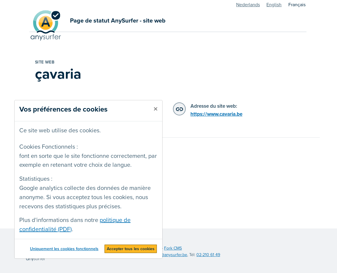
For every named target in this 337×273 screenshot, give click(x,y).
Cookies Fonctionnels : (48, 146)
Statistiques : (36, 178)
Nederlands (248, 5)
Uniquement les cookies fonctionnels (64, 248)
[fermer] (155, 109)
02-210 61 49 (208, 254)
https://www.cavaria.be (216, 114)
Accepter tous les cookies (131, 248)
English (274, 5)
